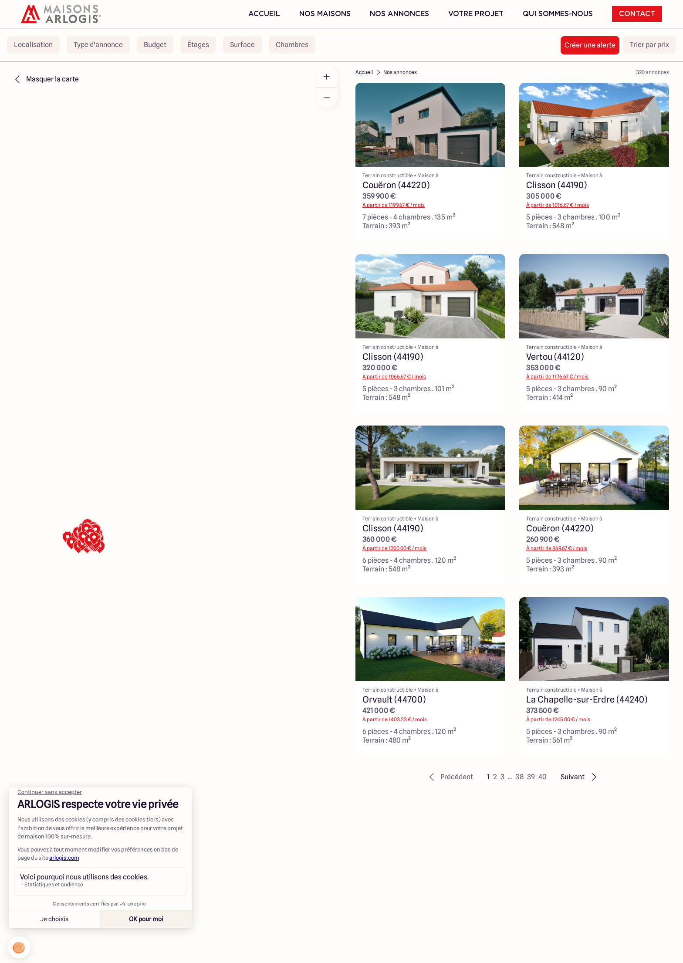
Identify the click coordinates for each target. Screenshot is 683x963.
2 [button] (495, 777)
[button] (449, 777)
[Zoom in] (326, 76)
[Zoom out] (326, 97)
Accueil (264, 13)
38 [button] (519, 777)
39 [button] (531, 777)
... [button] (510, 777)
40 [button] (542, 777)
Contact (637, 13)
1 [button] (488, 777)
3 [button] (502, 777)
